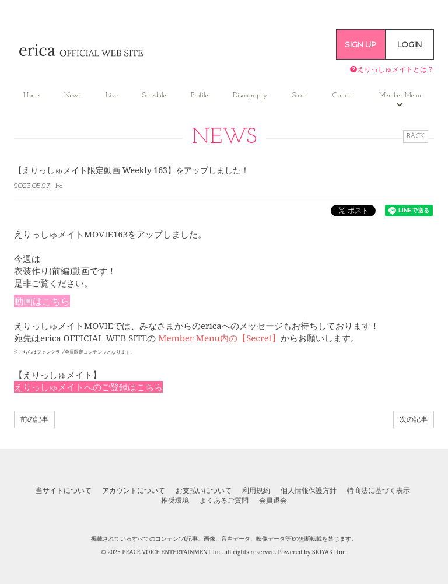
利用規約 (256, 490)
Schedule (154, 95)
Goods (300, 95)
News (72, 95)
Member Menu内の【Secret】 (219, 338)
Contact (343, 95)
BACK (416, 136)
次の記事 (414, 419)
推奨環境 (175, 500)
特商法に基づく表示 (378, 490)
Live (112, 95)
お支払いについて (204, 490)
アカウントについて (133, 490)
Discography (250, 95)
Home (31, 95)
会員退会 (273, 500)
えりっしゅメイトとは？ (392, 69)
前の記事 (34, 419)
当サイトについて (64, 490)
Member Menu (400, 100)
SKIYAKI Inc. (329, 552)
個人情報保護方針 (309, 490)
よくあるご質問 (224, 500)
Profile (199, 95)
